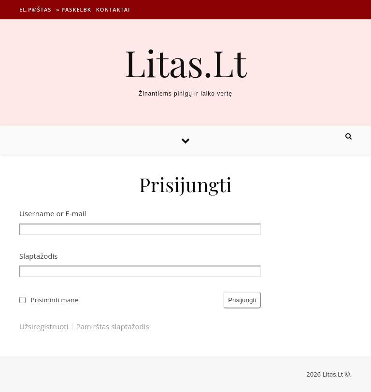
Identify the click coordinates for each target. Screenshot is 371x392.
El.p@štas (35, 9)
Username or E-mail (52, 213)
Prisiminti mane (55, 299)
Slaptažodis (38, 256)
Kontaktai (113, 9)
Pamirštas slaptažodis (112, 326)
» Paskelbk (73, 9)
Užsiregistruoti (43, 326)
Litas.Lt (185, 62)
